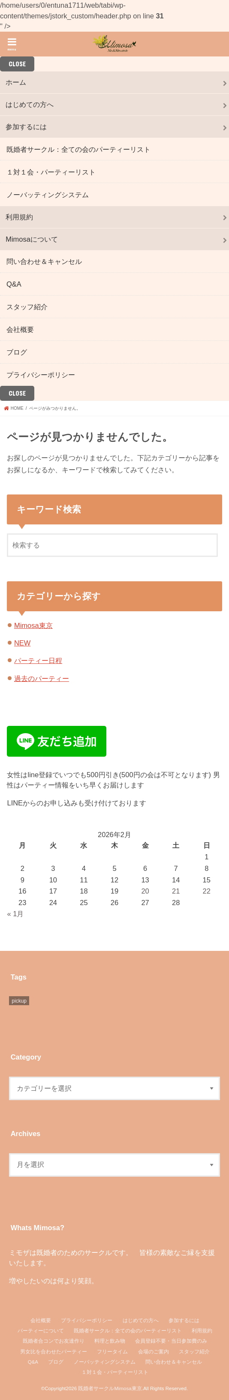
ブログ (16, 352)
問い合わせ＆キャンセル (44, 261)
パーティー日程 (38, 660)
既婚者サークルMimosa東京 (110, 1388)
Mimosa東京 (33, 625)
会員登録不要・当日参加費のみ (171, 1341)
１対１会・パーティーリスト (51, 172)
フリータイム (112, 1351)
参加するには (26, 126)
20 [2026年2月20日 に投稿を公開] (145, 891)
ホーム (16, 82)
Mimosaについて (32, 239)
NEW (22, 643)
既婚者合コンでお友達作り (53, 1341)
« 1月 (15, 914)
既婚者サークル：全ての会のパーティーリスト (78, 149)
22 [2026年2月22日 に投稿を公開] (207, 891)
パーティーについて (41, 1330)
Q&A (13, 284)
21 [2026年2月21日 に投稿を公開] (176, 891)
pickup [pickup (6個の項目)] (19, 1001)
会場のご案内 (153, 1351)
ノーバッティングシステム (47, 194)
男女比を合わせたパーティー (53, 1351)
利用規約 (19, 217)
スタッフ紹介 (27, 307)
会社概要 (20, 329)
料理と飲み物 (109, 1341)
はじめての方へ (30, 104)
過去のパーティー (41, 678)
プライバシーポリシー (40, 375)
